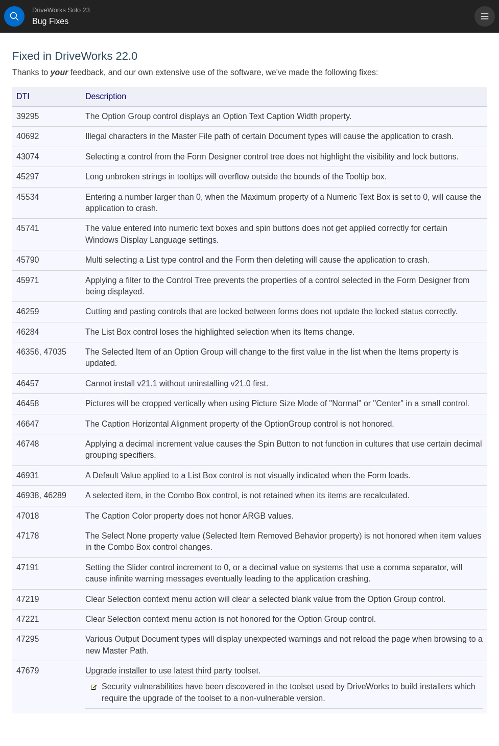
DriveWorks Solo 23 (61, 10)
